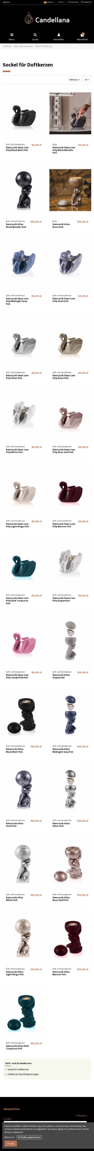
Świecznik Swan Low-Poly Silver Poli (17, 377)
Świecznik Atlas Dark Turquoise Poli (17, 1047)
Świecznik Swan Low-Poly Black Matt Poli (17, 149)
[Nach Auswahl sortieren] (74, 79)
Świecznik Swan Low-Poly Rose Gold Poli (64, 451)
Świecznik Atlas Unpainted (61, 676)
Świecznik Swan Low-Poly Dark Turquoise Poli (17, 600)
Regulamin (6, 2)
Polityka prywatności (29, 1137)
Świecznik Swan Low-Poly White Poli (17, 451)
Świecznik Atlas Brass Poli (61, 225)
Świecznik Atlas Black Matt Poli (14, 750)
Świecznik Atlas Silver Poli (61, 825)
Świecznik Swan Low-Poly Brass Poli (64, 377)
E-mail (8, 1119)
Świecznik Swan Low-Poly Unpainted (64, 599)
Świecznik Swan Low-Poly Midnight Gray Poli (17, 301)
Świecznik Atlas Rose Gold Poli (61, 899)
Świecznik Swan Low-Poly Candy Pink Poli (17, 676)
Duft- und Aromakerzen (18, 1063)
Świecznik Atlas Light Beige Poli (15, 973)
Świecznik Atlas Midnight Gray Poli (63, 750)
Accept (10, 1143)
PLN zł (61, 2)
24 (87, 80)
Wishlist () (73, 2)
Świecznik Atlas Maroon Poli (61, 973)
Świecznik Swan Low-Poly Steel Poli (64, 300)
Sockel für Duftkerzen (18, 1069)
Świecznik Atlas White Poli (14, 899)
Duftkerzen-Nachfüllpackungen (23, 1074)
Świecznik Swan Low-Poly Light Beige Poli (17, 525)
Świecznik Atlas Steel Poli (14, 825)
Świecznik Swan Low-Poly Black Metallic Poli (64, 150)
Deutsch (49, 2)
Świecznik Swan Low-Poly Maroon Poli (64, 525)
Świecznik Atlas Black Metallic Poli (16, 225)
